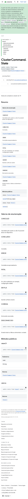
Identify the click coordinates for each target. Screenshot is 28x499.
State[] (13, 203)
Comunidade (14, 485)
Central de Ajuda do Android (8, 465)
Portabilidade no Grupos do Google (9, 459)
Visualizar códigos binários (7, 431)
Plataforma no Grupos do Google (9, 454)
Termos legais (22, 485)
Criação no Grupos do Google (8, 457)
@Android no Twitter (6, 445)
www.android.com (5, 472)
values (4, 206)
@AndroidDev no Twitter (7, 447)
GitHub (3, 438)
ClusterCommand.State (17, 70)
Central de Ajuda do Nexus (7, 470)
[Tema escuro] (26, 223)
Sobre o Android (5, 485)
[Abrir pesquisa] (15, 2)
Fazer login (23, 1)
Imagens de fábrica (5, 433)
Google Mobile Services (6, 475)
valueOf (5, 199)
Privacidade (10, 487)
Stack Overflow (5, 477)
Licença (4, 487)
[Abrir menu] (2, 2)
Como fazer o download (7, 429)
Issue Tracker (4, 480)
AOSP (2, 36)
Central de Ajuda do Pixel (7, 468)
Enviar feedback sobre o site (9, 490)
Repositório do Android (6, 424)
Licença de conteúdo (20, 411)
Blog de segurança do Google (8, 452)
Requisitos (3, 426)
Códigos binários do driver (7, 436)
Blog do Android (5, 449)
